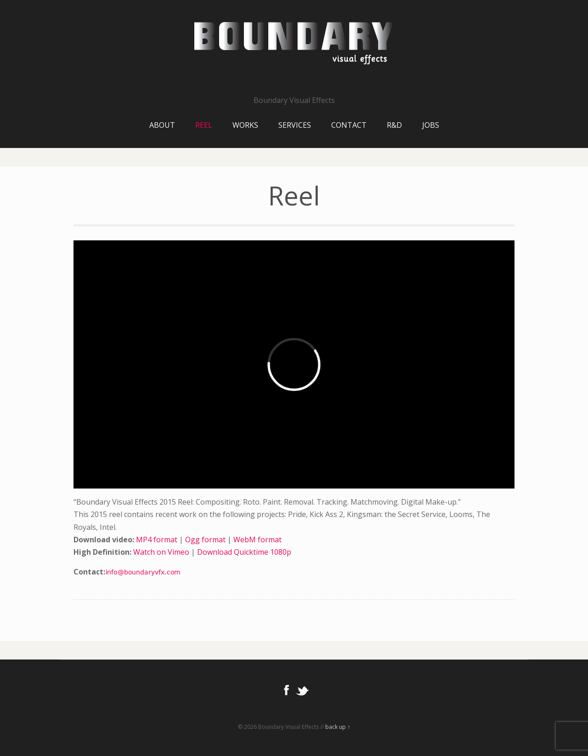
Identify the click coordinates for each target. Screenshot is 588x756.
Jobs (430, 125)
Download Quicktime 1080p (244, 552)
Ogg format (205, 539)
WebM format (257, 539)
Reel (203, 125)
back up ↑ (337, 727)
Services (294, 125)
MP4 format (156, 539)
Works (245, 125)
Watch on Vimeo (161, 552)
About (162, 125)
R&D (394, 125)
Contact (349, 125)
